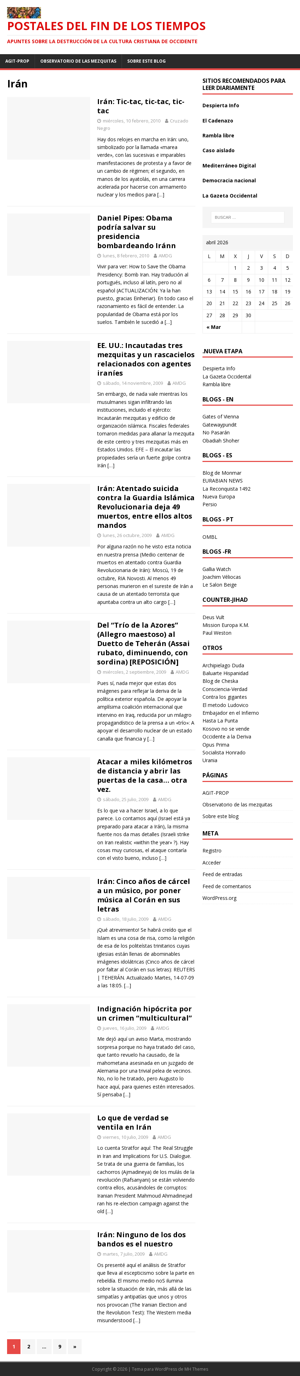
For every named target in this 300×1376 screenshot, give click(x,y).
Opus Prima (215, 744)
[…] (160, 194)
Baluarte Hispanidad (225, 673)
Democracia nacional (229, 180)
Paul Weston (216, 632)
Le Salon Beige (219, 584)
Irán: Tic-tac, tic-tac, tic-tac (140, 106)
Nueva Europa (218, 496)
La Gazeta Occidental (229, 195)
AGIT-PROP (17, 61)
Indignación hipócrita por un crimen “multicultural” (144, 1013)
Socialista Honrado (224, 752)
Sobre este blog (146, 61)
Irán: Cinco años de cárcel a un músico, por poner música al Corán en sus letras (143, 895)
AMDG (165, 255)
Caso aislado (218, 150)
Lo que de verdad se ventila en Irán (133, 1122)
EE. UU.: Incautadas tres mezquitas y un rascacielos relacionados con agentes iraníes (146, 359)
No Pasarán (216, 432)
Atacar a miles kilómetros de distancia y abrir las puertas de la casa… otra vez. (144, 775)
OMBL (209, 536)
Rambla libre (218, 135)
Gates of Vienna (220, 416)
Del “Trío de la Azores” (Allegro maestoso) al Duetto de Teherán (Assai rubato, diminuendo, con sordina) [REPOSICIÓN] (143, 643)
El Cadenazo (217, 120)
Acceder (211, 862)
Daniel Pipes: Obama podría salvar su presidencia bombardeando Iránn (136, 231)
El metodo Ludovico (225, 705)
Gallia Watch (216, 569)
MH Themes (196, 1369)
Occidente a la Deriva (226, 736)
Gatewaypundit (219, 424)
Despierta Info (220, 105)
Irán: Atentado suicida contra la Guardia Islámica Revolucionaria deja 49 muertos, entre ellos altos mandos (146, 507)
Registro (212, 850)
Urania (209, 760)
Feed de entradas (222, 874)
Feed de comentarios (226, 886)
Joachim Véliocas (221, 576)
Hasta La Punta (220, 720)
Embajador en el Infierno (230, 712)
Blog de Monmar (221, 472)
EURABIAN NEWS (222, 480)
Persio (209, 504)
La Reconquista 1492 (226, 488)
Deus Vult (213, 617)
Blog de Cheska (220, 681)
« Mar (213, 327)
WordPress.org (219, 898)
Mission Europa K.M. (225, 625)
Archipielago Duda (223, 665)
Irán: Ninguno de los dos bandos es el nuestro (141, 1239)
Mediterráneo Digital (229, 165)
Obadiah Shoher (220, 440)
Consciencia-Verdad (224, 689)
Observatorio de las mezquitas (78, 61)
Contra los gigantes (224, 696)
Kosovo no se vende (225, 728)
